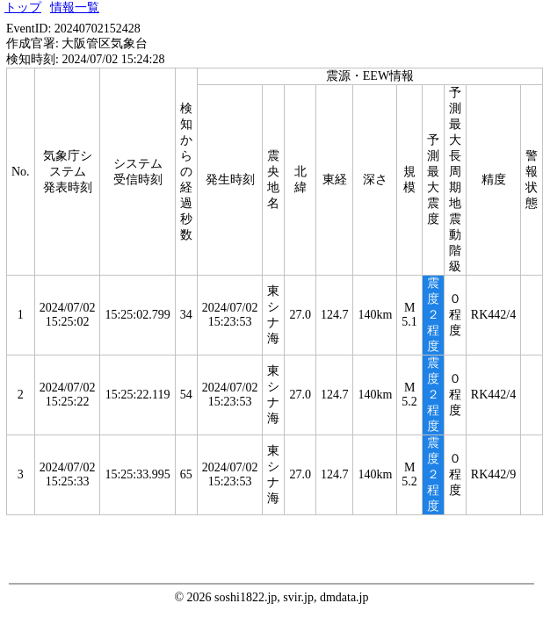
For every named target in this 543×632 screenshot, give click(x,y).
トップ (22, 7)
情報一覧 (74, 7)
